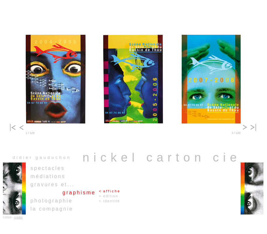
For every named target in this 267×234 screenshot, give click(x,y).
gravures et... (53, 184)
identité (111, 201)
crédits (18, 217)
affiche (111, 191)
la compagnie (52, 209)
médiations (48, 176)
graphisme (79, 192)
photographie (52, 200)
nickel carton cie (162, 157)
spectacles (48, 168)
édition (110, 196)
